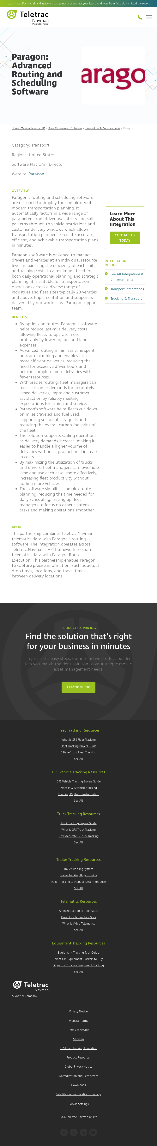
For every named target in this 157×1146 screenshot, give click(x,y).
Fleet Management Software (65, 128)
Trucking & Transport (123, 298)
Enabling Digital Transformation (78, 794)
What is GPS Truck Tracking (78, 830)
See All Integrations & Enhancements (124, 277)
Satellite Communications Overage (78, 1094)
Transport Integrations (124, 288)
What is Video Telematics (78, 924)
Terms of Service (78, 1030)
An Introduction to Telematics (78, 911)
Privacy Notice (78, 1012)
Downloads (78, 1085)
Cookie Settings (79, 1104)
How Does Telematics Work (78, 917)
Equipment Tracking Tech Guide (78, 953)
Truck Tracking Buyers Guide (79, 823)
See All (78, 759)
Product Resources (79, 1058)
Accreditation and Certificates (78, 1076)
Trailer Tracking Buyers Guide (78, 875)
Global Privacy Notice (78, 1067)
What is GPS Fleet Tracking (79, 740)
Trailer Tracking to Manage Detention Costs (78, 882)
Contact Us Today (125, 238)
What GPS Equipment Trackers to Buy (78, 959)
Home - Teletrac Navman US (28, 128)
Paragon (36, 174)
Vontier (19, 996)
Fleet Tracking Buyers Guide (78, 746)
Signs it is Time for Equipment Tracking (78, 965)
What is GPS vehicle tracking (78, 788)
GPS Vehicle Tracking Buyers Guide (79, 782)
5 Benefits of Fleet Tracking (78, 753)
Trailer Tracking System (78, 869)
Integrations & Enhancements (102, 128)
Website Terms (78, 1021)
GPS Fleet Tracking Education (78, 1048)
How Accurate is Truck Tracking (79, 836)
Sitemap (78, 1039)
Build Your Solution (78, 687)
